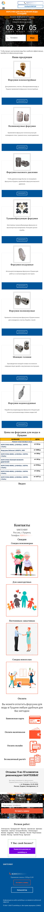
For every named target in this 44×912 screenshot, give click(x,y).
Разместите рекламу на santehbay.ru (22, 850)
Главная (10, 793)
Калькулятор (30, 6)
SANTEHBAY (8, 864)
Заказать (22, 101)
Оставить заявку (22, 882)
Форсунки (18, 793)
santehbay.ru (22, 900)
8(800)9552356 (30, 3)
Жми (32, 38)
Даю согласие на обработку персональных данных (22, 817)
